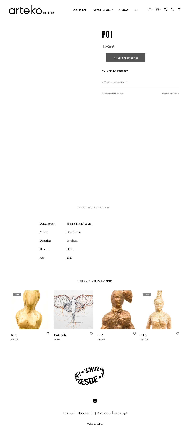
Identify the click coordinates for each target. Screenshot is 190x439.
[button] (149, 9)
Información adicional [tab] (93, 207)
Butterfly (60, 334)
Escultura (72, 240)
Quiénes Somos (102, 413)
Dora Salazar (120, 82)
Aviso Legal (121, 413)
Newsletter (83, 413)
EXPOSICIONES (103, 10)
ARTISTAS (80, 10)
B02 (100, 334)
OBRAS (123, 10)
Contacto (68, 413)
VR (136, 10)
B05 (13, 334)
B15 (143, 334)
